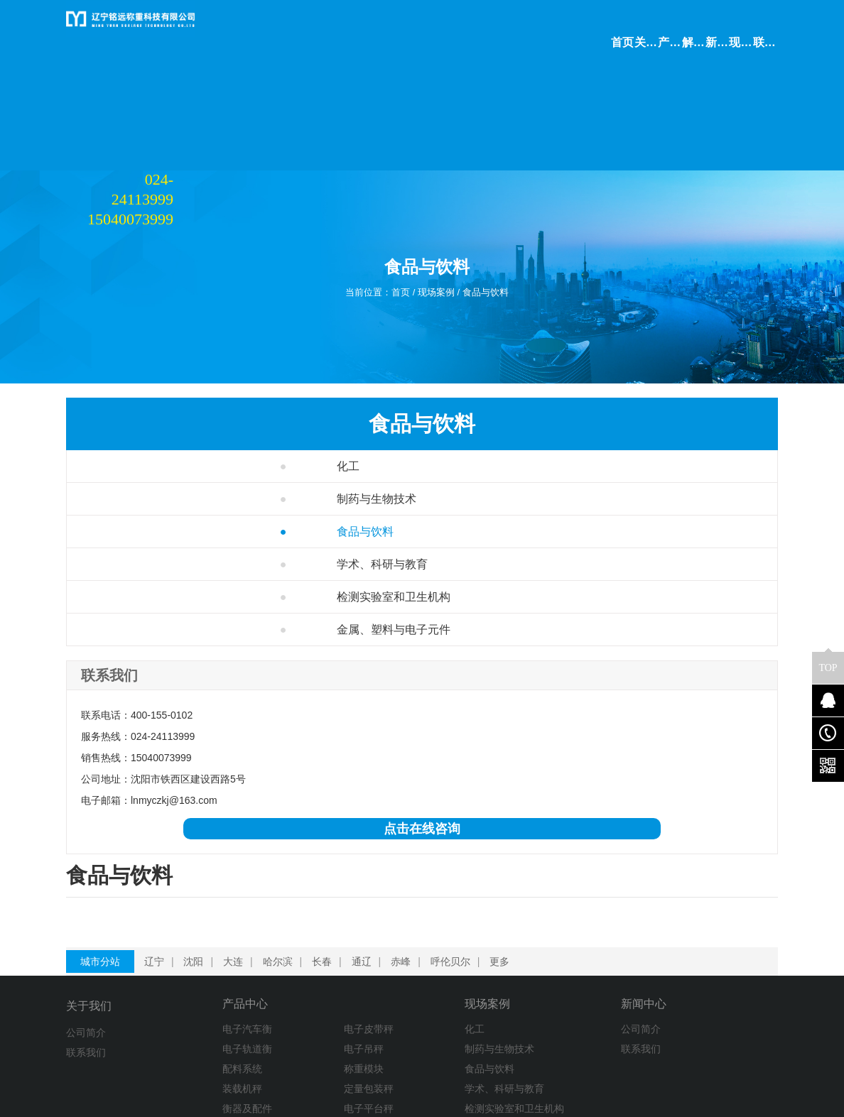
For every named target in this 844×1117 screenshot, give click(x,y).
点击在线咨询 (150, 829)
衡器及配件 (207, 1041)
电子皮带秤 (298, 961)
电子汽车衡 (207, 961)
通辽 (373, 890)
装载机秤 (202, 1021)
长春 (333, 890)
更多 (511, 890)
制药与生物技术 (166, 414)
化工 (137, 381)
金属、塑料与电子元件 (171, 592)
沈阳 (205, 890)
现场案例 (438, 217)
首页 (395, 217)
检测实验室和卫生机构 (171, 528)
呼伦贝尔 (462, 890)
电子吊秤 (293, 981)
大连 (244, 890)
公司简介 (86, 961)
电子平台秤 (298, 1041)
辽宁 (165, 890)
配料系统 (202, 1001)
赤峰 (412, 890)
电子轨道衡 (207, 981)
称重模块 (293, 1001)
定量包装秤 (298, 1021)
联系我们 (86, 981)
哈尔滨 (289, 890)
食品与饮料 (498, 217)
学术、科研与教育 (171, 479)
